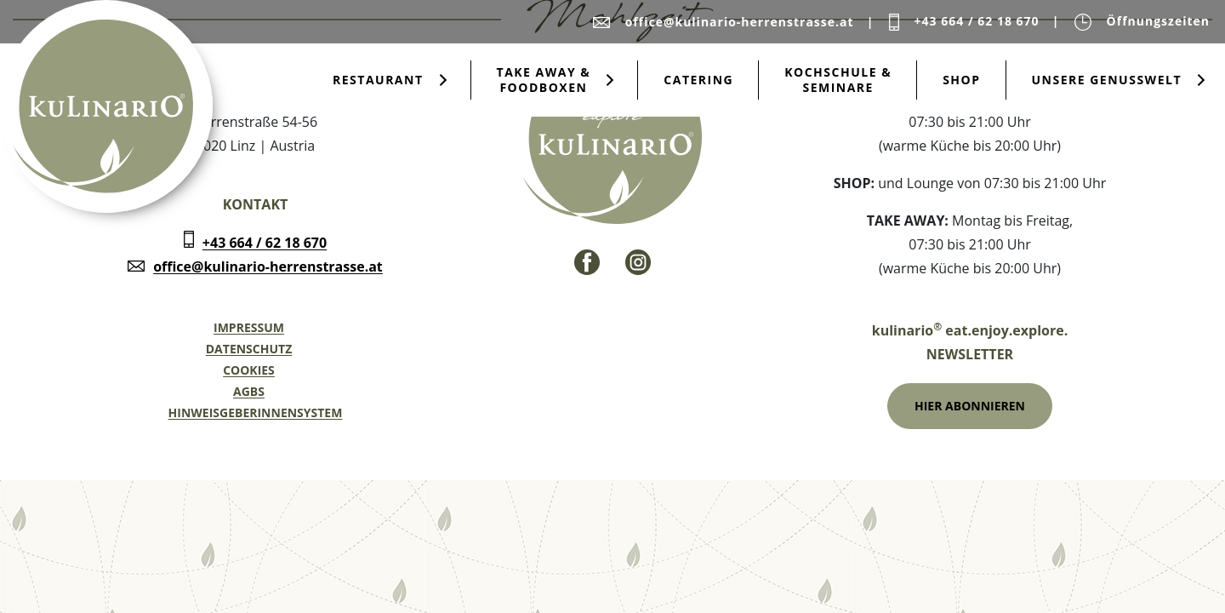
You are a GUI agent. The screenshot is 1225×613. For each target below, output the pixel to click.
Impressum (249, 327)
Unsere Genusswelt (1107, 80)
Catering (698, 80)
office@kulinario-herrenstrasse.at (268, 266)
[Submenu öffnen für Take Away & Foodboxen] (610, 80)
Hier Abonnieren (969, 406)
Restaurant (378, 80)
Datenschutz (249, 349)
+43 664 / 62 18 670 (264, 242)
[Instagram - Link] (638, 262)
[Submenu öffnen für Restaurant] (443, 80)
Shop (961, 80)
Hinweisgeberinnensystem (255, 412)
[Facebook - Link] (587, 262)
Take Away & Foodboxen (544, 79)
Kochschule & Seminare (838, 79)
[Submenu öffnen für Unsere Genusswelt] (1201, 80)
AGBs (249, 391)
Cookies (249, 370)
